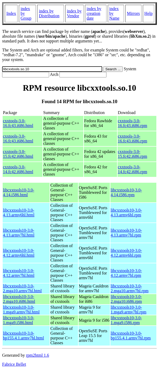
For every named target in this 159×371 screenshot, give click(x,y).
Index (11, 13)
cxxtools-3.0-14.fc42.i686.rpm (132, 169)
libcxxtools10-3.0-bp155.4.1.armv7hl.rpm (131, 335)
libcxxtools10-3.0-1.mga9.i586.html (18, 320)
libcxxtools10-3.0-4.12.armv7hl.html (19, 273)
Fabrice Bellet (14, 364)
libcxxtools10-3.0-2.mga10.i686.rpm (126, 299)
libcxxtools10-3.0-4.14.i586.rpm (126, 192)
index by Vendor (74, 13)
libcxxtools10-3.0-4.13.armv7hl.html (19, 232)
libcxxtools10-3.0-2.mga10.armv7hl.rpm (130, 288)
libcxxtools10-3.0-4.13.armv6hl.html (19, 212)
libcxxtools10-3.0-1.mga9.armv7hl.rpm (129, 309)
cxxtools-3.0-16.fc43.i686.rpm (132, 123)
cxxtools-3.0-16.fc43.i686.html (18, 123)
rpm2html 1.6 (37, 355)
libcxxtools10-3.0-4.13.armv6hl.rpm (126, 212)
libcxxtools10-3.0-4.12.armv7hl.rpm (126, 273)
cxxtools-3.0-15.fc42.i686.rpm (132, 154)
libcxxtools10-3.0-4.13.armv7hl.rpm (126, 232)
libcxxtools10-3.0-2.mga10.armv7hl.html (22, 288)
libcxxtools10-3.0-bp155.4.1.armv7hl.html (23, 335)
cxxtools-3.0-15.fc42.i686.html (18, 154)
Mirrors (133, 13)
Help (148, 13)
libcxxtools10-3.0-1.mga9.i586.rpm (126, 320)
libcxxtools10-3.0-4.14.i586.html (18, 192)
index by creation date (94, 13)
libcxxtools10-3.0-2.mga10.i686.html (19, 299)
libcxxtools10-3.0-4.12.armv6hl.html (19, 252)
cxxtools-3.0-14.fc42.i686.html (18, 169)
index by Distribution (49, 13)
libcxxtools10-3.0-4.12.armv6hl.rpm (126, 252)
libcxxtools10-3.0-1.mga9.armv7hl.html (21, 309)
